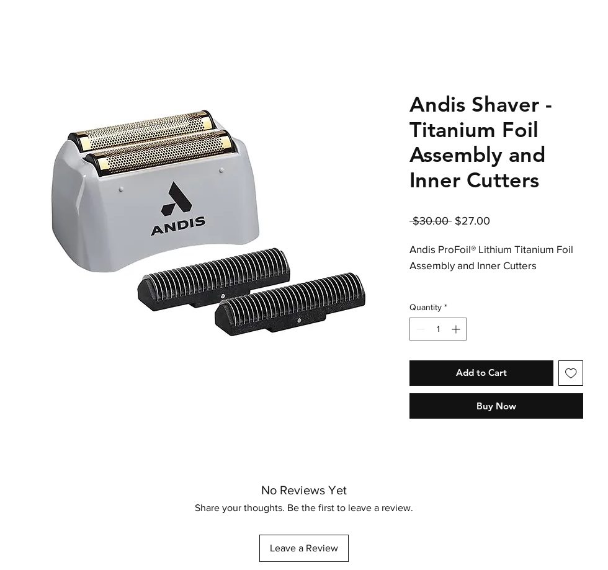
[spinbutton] (438, 329)
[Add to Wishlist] (571, 373)
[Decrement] (419, 329)
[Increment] (457, 329)
